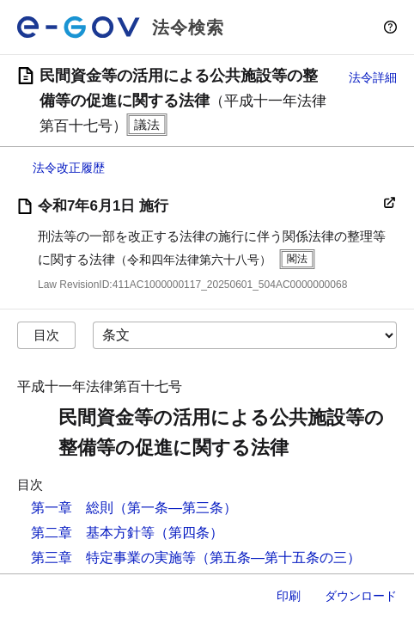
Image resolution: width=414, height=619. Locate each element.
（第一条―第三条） (175, 507)
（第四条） (189, 532)
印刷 (289, 596)
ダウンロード (361, 596)
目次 (46, 335)
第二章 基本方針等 (93, 532)
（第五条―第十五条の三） (278, 557)
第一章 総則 (72, 507)
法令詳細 (373, 77)
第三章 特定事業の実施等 (113, 557)
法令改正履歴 (69, 168)
